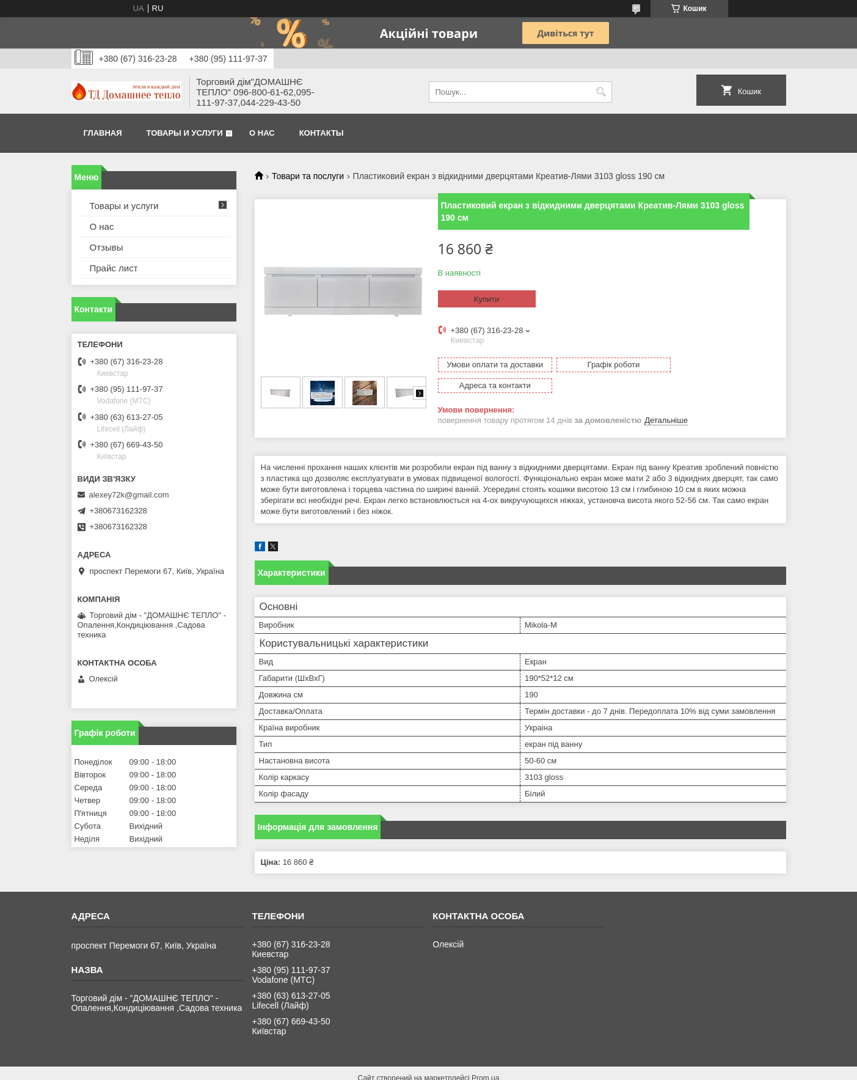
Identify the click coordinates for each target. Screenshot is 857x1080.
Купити (487, 299)
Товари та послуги (308, 176)
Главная (103, 133)
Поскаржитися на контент (520, 1068)
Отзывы (106, 247)
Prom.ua (485, 1057)
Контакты (321, 133)
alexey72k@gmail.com (129, 494)
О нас (262, 133)
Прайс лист (114, 268)
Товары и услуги (185, 133)
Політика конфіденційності (615, 1068)
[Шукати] (601, 92)
